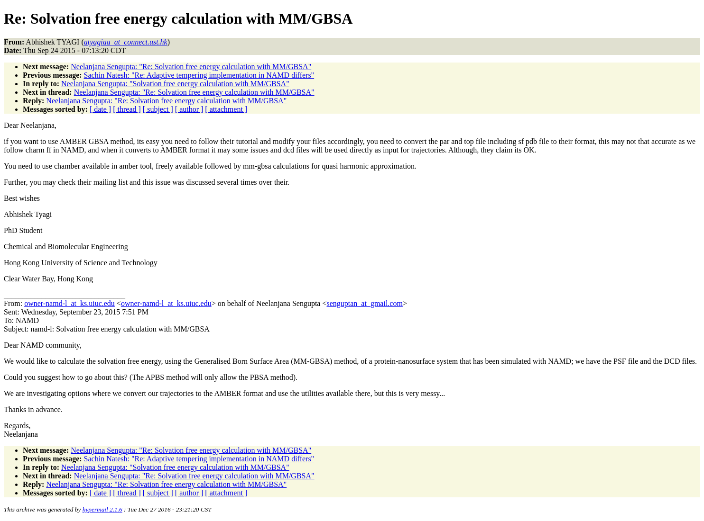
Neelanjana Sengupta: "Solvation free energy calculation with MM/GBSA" (175, 84)
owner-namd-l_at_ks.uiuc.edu (69, 303)
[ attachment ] (226, 109)
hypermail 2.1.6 (102, 509)
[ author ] (189, 109)
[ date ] (100, 109)
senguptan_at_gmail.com (364, 303)
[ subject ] (158, 109)
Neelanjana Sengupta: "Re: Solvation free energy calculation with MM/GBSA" (191, 67)
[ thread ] (127, 109)
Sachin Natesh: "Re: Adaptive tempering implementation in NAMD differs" (199, 75)
